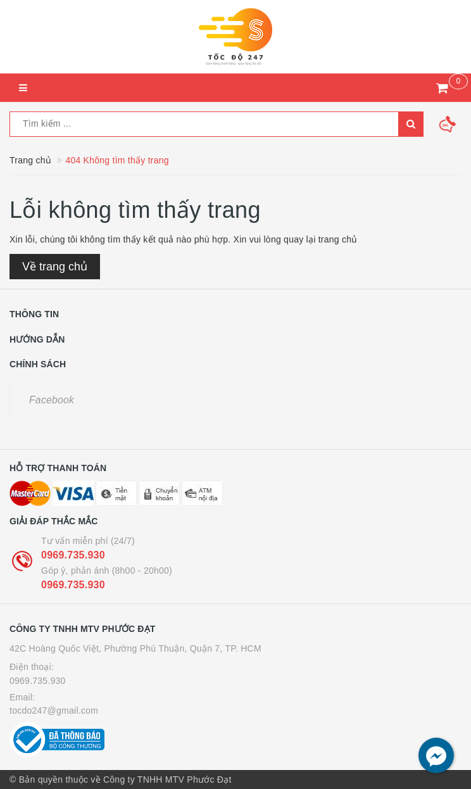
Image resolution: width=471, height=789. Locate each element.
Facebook (51, 399)
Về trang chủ (54, 266)
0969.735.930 (73, 555)
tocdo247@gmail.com (53, 710)
